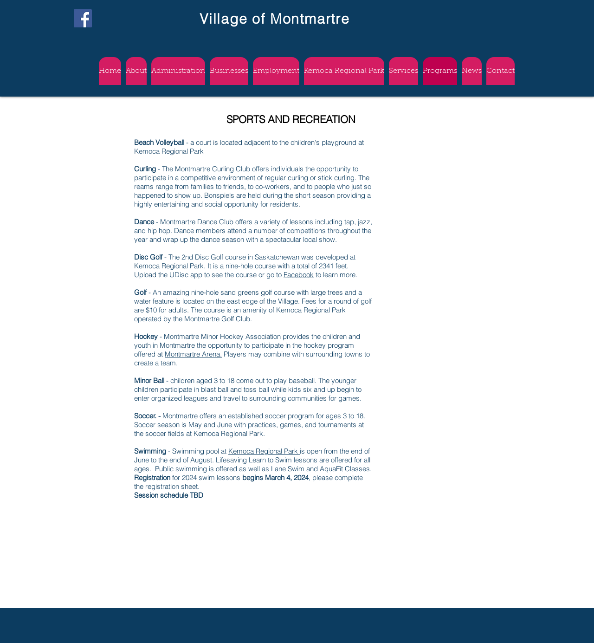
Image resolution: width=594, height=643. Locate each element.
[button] (276, 71)
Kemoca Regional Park (264, 451)
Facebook (299, 274)
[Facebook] (83, 18)
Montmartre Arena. (193, 354)
